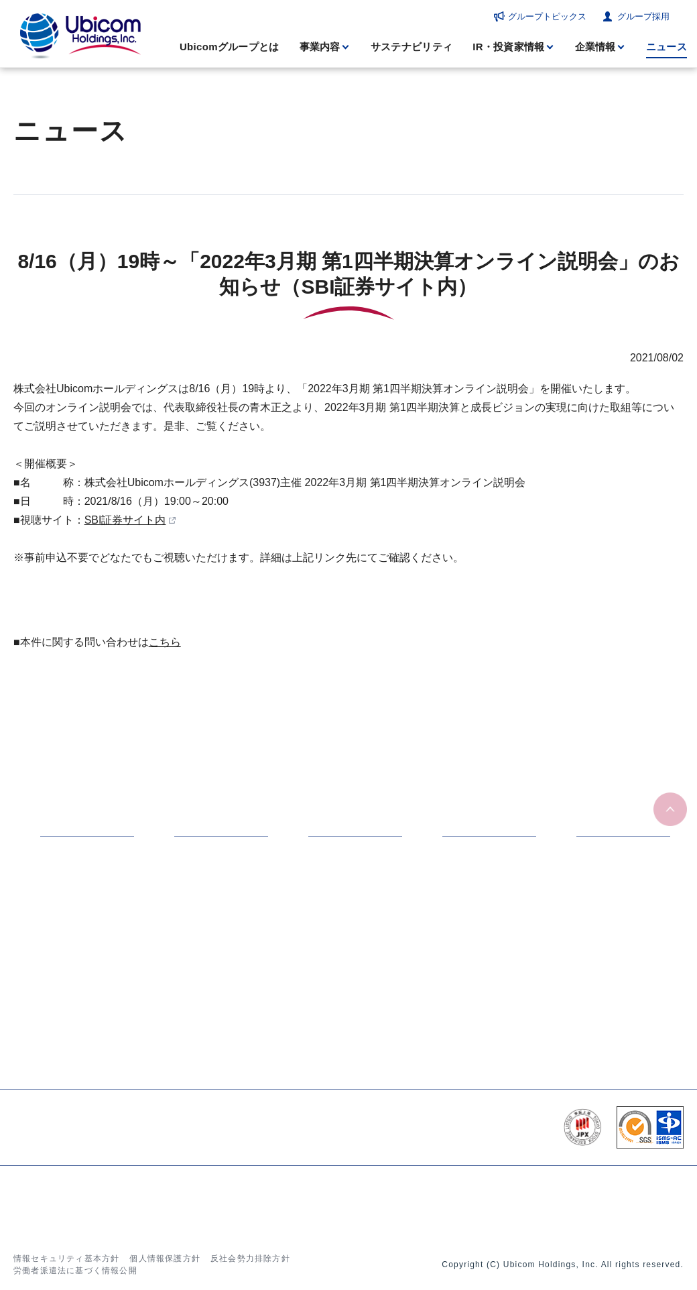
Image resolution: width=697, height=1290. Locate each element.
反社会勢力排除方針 (250, 1258)
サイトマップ (641, 1202)
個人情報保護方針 (164, 1258)
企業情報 (595, 46)
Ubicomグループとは (229, 46)
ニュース (666, 46)
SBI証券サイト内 (125, 520)
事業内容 (320, 46)
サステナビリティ (411, 46)
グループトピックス (547, 16)
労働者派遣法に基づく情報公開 (75, 1270)
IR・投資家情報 (508, 46)
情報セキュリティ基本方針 (66, 1258)
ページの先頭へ (670, 809)
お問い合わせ (570, 1202)
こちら (165, 642)
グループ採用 (643, 16)
